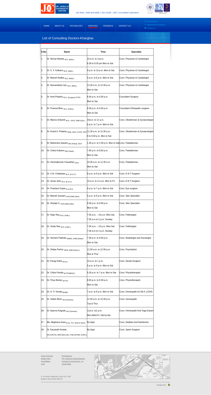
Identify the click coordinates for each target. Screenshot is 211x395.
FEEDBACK (108, 26)
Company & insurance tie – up (72, 361)
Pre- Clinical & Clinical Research (73, 359)
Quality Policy (46, 359)
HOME (46, 26)
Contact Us (151, 28)
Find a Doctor (152, 21)
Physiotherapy (67, 356)
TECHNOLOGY (76, 26)
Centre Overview (47, 356)
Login (43, 364)
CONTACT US (125, 26)
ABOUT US (59, 26)
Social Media (66, 364)
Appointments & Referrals (156, 25)
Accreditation (45, 361)
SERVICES (93, 26)
